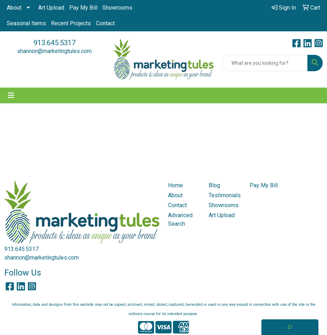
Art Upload (51, 7)
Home (175, 185)
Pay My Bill (83, 7)
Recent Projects (71, 23)
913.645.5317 (55, 42)
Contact (105, 23)
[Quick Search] (265, 63)
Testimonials (225, 195)
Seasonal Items (26, 23)
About (14, 7)
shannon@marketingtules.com (54, 51)
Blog (214, 185)
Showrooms (117, 7)
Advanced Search (180, 219)
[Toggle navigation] (11, 95)
